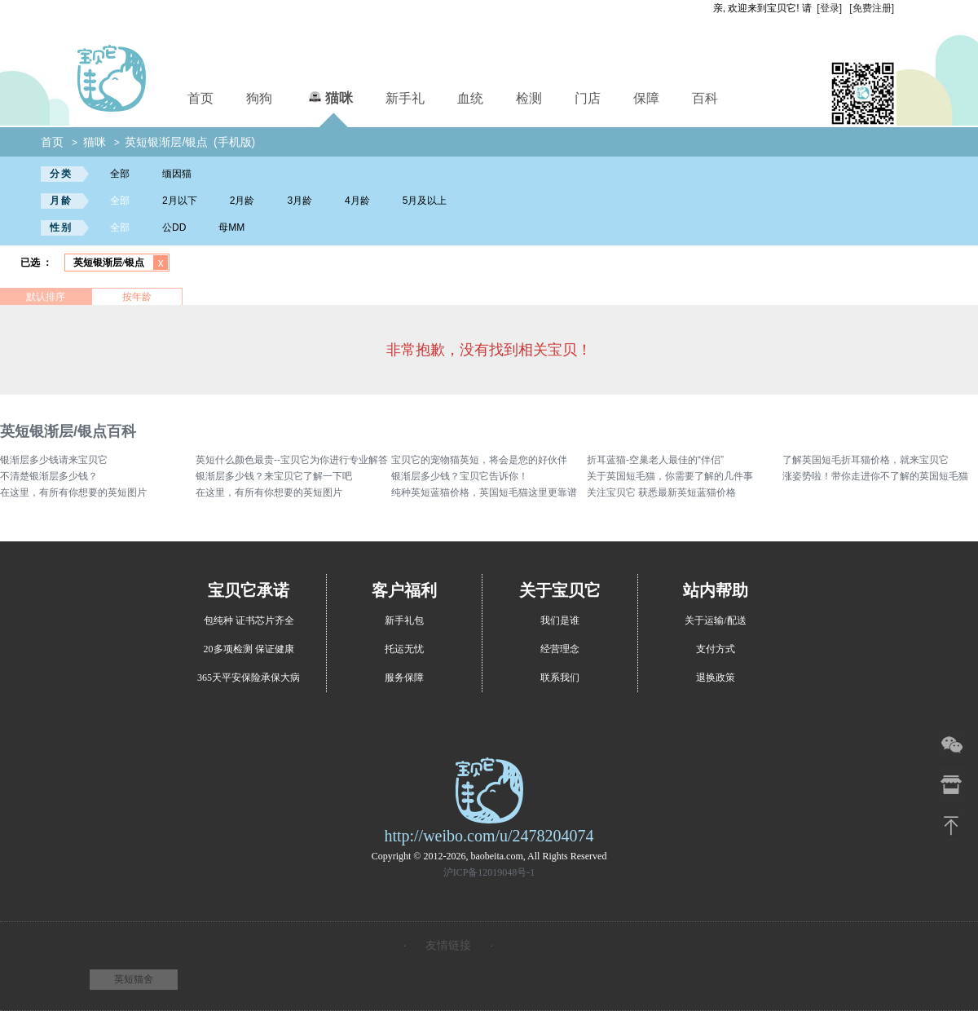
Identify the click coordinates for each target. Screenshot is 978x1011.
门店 (588, 98)
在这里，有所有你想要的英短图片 (73, 492)
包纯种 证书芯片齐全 (249, 620)
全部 (120, 173)
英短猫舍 (133, 979)
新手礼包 (404, 620)
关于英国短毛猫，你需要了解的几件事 (670, 476)
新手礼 (405, 98)
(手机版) (234, 141)
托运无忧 (404, 649)
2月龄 (242, 200)
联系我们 (559, 677)
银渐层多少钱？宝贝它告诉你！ (459, 476)
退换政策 (715, 677)
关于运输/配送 (715, 620)
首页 (200, 98)
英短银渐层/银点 (166, 141)
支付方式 (715, 649)
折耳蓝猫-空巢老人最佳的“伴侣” (655, 460)
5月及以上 (425, 200)
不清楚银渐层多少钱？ (49, 476)
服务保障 (404, 677)
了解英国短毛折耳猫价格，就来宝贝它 (865, 460)
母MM (231, 227)
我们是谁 (559, 620)
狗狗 (259, 98)
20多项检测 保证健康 (249, 649)
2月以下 (179, 200)
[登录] (829, 8)
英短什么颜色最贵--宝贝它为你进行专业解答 (292, 460)
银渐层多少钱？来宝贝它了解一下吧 (274, 476)
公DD (174, 227)
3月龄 (299, 200)
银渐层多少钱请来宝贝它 (54, 460)
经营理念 (559, 649)
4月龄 (357, 200)
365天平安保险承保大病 (248, 677)
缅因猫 (177, 173)
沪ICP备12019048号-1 (489, 872)
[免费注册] (871, 8)
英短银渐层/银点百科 (68, 431)
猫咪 (329, 96)
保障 (646, 98)
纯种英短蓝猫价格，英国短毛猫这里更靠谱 (484, 492)
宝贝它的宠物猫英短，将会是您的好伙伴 (479, 460)
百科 (705, 98)
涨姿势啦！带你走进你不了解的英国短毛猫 (875, 476)
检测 (529, 98)
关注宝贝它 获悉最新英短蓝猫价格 (661, 492)
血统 (470, 98)
